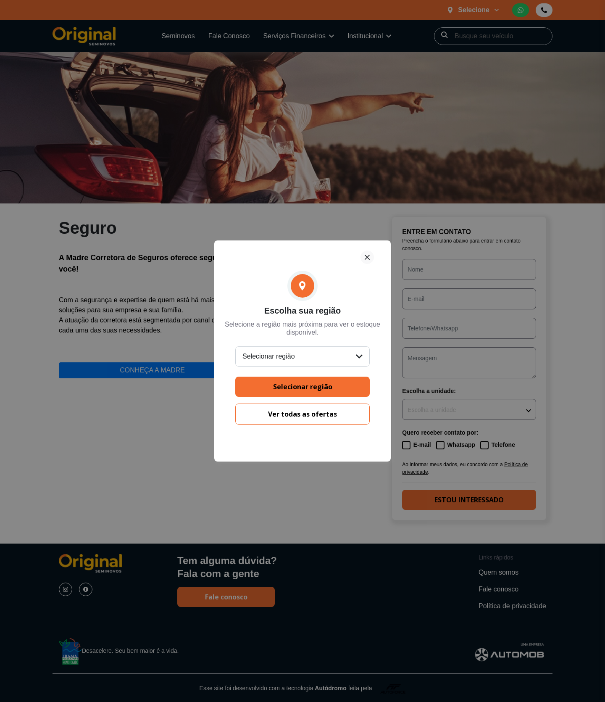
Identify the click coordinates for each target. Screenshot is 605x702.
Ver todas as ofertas (302, 414)
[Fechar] (367, 257)
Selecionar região (302, 386)
